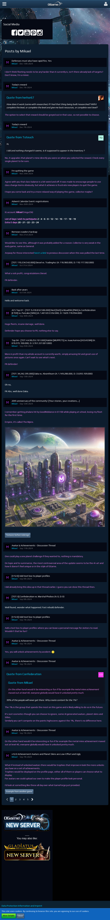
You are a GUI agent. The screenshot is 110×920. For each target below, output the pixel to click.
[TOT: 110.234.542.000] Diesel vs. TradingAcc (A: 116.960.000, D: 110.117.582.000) (53, 262)
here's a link (40, 253)
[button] (4, 4)
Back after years (20, 289)
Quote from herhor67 (20, 97)
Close (20, 916)
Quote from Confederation (23, 674)
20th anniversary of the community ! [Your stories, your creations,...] (46, 401)
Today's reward (19, 84)
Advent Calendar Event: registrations (30, 201)
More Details (8, 916)
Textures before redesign (17, 535)
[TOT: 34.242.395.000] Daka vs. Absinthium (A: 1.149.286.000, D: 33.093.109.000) (52, 373)
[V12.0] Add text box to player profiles (31, 576)
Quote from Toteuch (20, 137)
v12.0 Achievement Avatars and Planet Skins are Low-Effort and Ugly (46, 754)
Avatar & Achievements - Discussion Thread (33, 545)
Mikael (15, 64)
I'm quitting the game (23, 170)
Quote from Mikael (20, 682)
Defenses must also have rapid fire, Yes (32, 60)
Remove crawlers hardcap (24, 231)
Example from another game (19, 791)
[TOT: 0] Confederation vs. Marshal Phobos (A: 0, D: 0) (38, 596)
